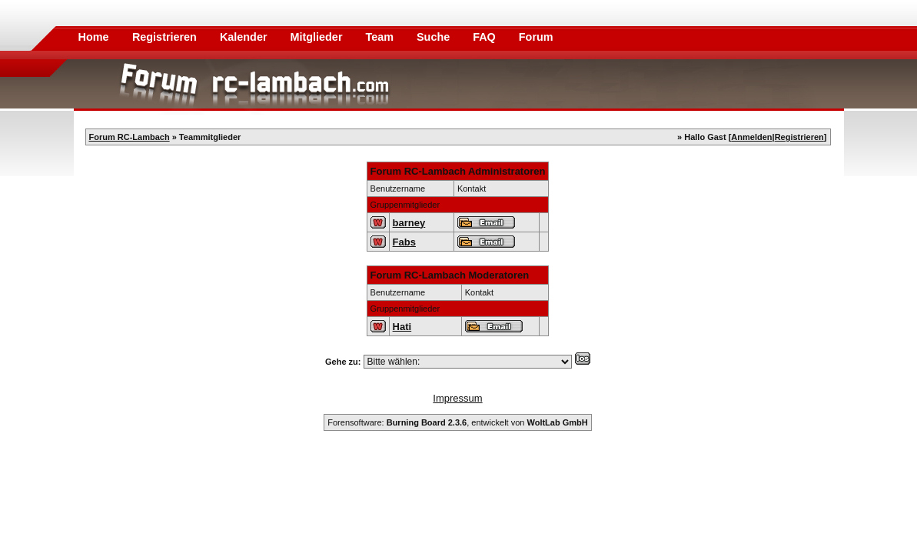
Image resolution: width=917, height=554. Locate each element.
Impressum (457, 398)
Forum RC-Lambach (129, 137)
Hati (402, 326)
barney (409, 223)
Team (381, 37)
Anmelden (751, 137)
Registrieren (166, 37)
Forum (536, 37)
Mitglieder (318, 37)
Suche (435, 37)
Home (93, 37)
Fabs (404, 242)
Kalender (245, 37)
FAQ (486, 37)
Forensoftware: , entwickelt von (457, 422)
